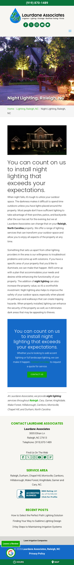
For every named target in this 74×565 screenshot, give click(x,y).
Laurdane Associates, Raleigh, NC (41, 549)
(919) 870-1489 (37, 3)
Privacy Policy (37, 554)
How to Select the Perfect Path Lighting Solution (37, 515)
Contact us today (40, 362)
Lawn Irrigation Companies (35, 540)
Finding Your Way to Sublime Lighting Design (37, 521)
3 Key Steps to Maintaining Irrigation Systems (37, 527)
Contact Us (37, 374)
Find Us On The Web (37, 453)
